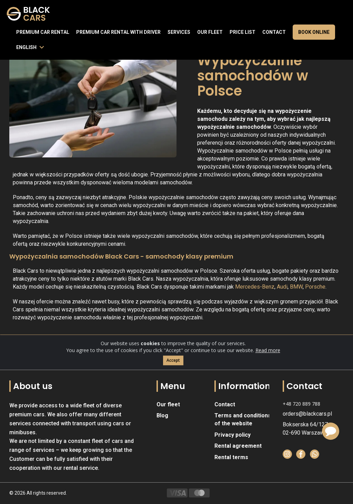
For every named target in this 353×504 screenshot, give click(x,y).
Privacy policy (232, 435)
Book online (314, 32)
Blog (162, 415)
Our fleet (210, 32)
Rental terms (231, 457)
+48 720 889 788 (301, 403)
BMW (296, 286)
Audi (282, 286)
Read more (267, 359)
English (26, 47)
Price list (242, 32)
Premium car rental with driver (118, 32)
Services (179, 32)
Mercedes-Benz (254, 286)
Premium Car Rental (42, 32)
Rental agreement (238, 446)
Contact (274, 32)
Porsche (315, 286)
